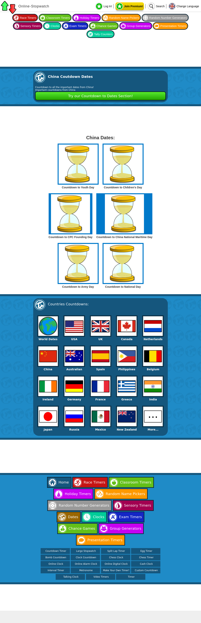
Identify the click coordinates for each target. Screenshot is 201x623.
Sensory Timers (30, 26)
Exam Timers (78, 26)
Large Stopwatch (86, 551)
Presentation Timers (173, 26)
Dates (73, 517)
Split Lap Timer (116, 551)
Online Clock (55, 564)
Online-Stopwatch (33, 6)
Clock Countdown (86, 557)
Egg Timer (146, 551)
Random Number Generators (168, 17)
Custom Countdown (146, 570)
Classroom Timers (58, 17)
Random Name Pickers (124, 17)
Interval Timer (56, 570)
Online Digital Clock (116, 564)
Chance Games (106, 26)
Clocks (55, 26)
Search (160, 6)
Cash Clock (146, 564)
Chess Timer (146, 557)
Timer (131, 576)
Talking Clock (71, 576)
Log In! (108, 6)
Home (63, 482)
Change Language (188, 6)
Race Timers (28, 17)
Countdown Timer (56, 551)
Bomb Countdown (55, 557)
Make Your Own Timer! (116, 570)
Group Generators (138, 26)
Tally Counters (103, 34)
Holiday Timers (89, 17)
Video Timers (101, 576)
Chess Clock (116, 557)
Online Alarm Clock (86, 564)
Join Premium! (133, 6)
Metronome (86, 570)
